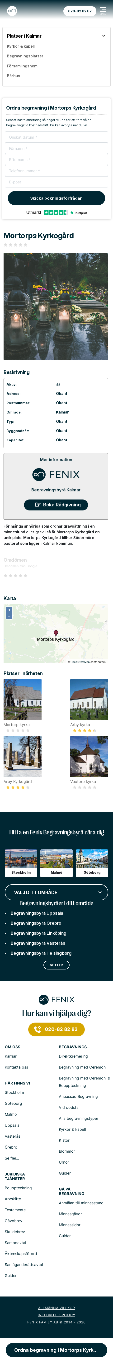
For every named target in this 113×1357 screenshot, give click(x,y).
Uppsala (12, 1125)
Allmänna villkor (56, 1308)
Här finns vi (17, 1083)
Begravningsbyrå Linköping (38, 933)
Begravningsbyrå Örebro (36, 923)
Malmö (11, 1114)
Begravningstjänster (74, 1047)
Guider (65, 1173)
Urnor (64, 1162)
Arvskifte (13, 1198)
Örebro (11, 1147)
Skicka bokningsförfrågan (56, 198)
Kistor (64, 1140)
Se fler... (12, 1158)
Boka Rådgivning (62, 505)
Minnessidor (69, 1224)
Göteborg (13, 1103)
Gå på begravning (71, 1191)
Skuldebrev (15, 1231)
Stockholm (14, 1092)
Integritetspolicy (56, 1315)
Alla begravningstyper (78, 1118)
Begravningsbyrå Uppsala (37, 913)
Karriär (11, 1056)
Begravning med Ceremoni (83, 1067)
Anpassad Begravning (78, 1096)
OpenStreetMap (80, 662)
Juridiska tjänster (15, 1176)
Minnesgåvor (70, 1213)
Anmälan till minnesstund (81, 1203)
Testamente (15, 1209)
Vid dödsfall (69, 1107)
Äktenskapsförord (21, 1253)
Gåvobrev (13, 1220)
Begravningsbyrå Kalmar (55, 489)
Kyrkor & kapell (72, 1129)
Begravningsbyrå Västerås (38, 943)
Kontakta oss (16, 1067)
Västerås (12, 1136)
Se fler (56, 965)
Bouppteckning (18, 1187)
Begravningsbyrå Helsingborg (41, 953)
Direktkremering (73, 1056)
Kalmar (62, 412)
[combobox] (56, 892)
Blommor (67, 1151)
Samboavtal (15, 1242)
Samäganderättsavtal (24, 1264)
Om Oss (12, 1047)
